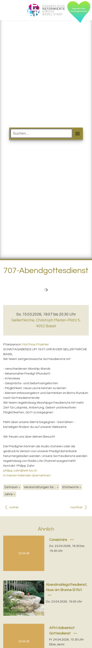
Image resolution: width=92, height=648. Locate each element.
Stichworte (70, 487)
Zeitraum (11, 487)
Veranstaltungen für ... (40, 487)
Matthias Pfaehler (35, 344)
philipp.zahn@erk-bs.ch (20, 470)
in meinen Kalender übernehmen (27, 475)
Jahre (8, 494)
